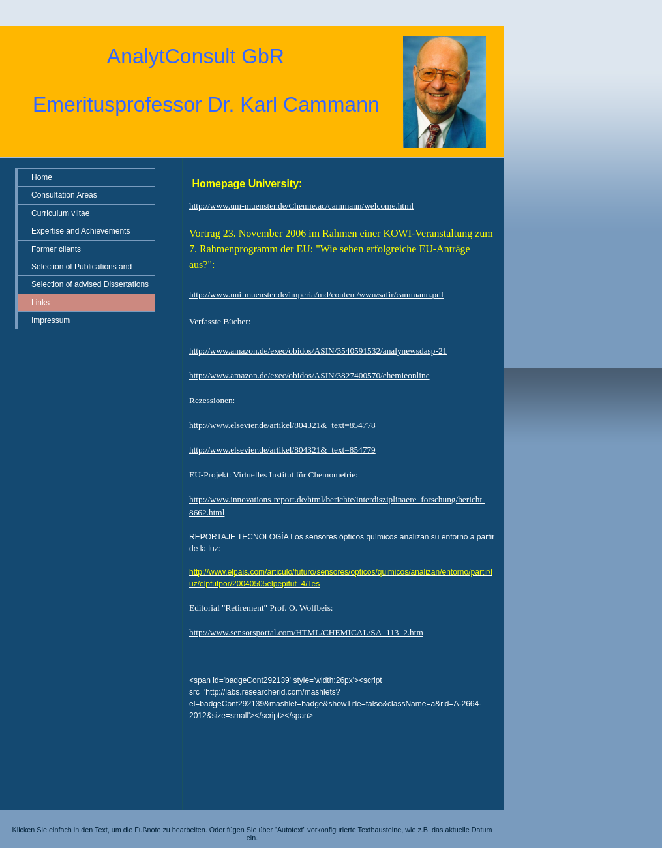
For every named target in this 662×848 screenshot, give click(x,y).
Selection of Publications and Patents (81, 268)
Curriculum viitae (60, 213)
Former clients (56, 249)
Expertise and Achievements (80, 230)
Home (41, 177)
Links (40, 302)
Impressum (50, 320)
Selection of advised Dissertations (90, 284)
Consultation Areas (64, 195)
